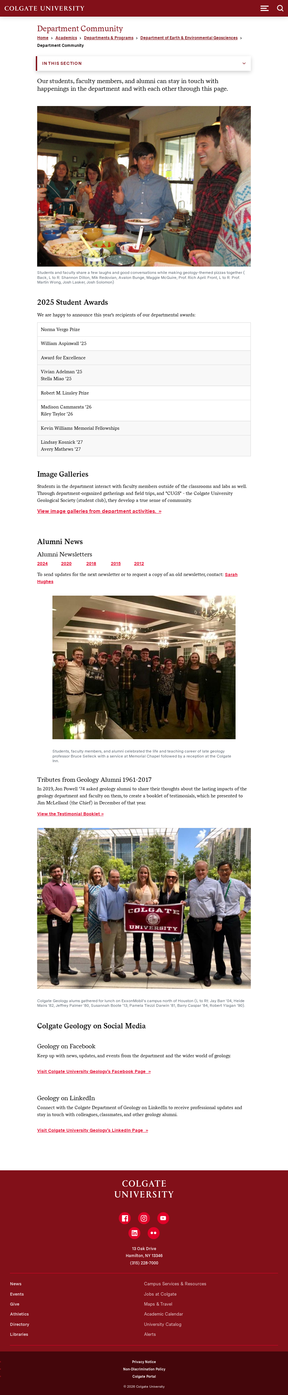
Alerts (150, 1334)
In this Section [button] (62, 63)
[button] (264, 8)
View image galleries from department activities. (97, 511)
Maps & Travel (158, 1304)
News (16, 1283)
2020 (66, 563)
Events (17, 1294)
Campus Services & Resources (175, 1283)
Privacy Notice (144, 1362)
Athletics (19, 1314)
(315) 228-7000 (144, 1263)
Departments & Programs (108, 38)
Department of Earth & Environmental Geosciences (189, 38)
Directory (19, 1324)
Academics (66, 38)
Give (14, 1304)
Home (42, 38)
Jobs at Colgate (160, 1294)
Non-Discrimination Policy (144, 1369)
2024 (42, 563)
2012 (139, 563)
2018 (91, 563)
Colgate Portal (144, 1376)
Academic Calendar (163, 1314)
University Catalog (162, 1324)
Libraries (19, 1334)
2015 (116, 563)
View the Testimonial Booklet (68, 813)
